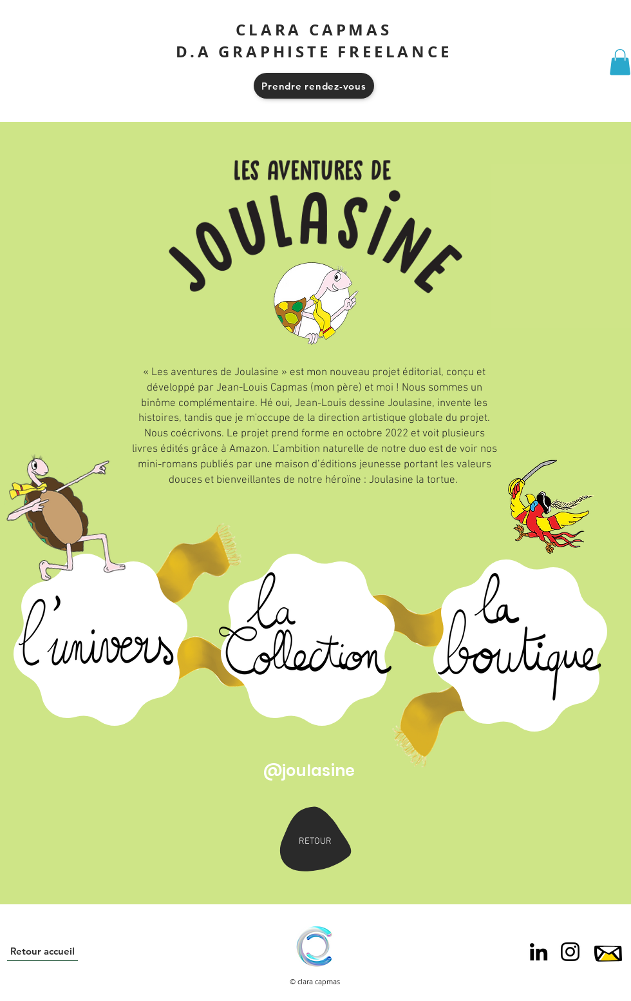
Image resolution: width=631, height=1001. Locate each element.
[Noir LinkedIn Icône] (538, 951)
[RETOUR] (314, 841)
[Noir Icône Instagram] (570, 951)
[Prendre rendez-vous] (314, 86)
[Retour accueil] (42, 951)
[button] (620, 62)
